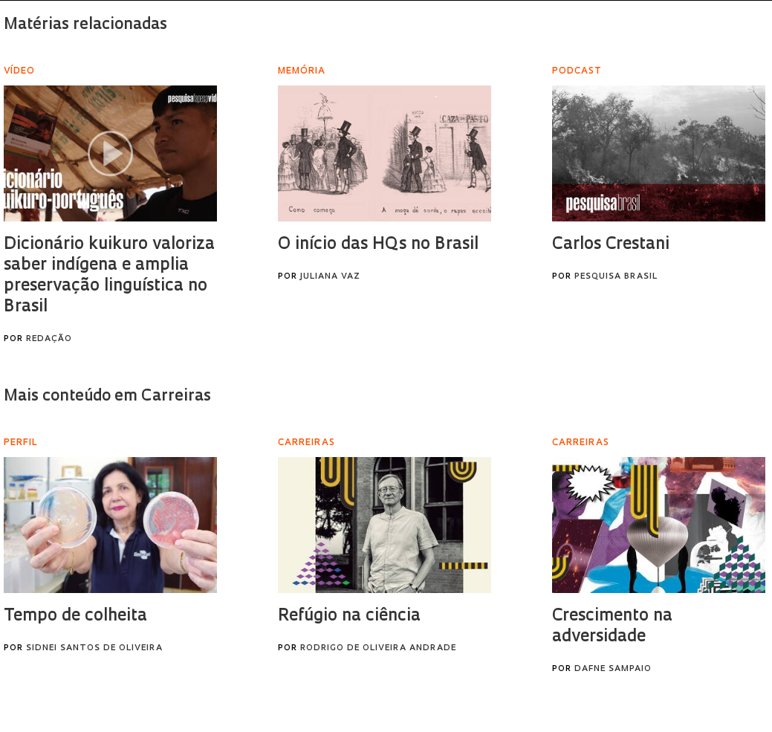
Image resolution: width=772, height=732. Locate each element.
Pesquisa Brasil (616, 277)
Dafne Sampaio (613, 669)
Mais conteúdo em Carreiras (107, 396)
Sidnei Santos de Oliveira (94, 648)
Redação (49, 339)
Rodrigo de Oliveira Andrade (378, 648)
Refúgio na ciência (349, 616)
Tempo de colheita (75, 616)
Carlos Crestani (610, 244)
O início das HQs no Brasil (378, 244)
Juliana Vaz (330, 277)
